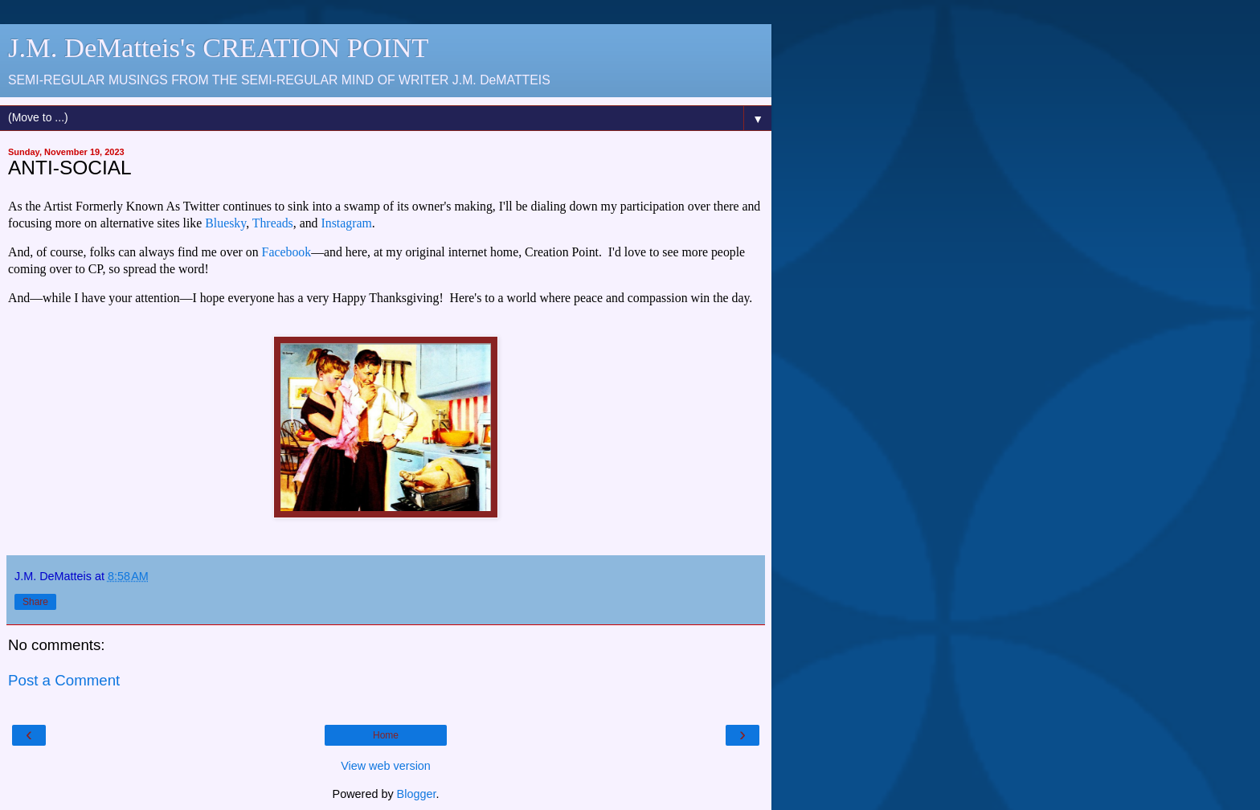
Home (386, 735)
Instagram (346, 223)
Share (35, 602)
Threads (272, 223)
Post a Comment (64, 680)
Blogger (416, 794)
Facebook (287, 252)
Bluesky (225, 223)
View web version (386, 765)
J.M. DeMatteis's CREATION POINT (218, 47)
